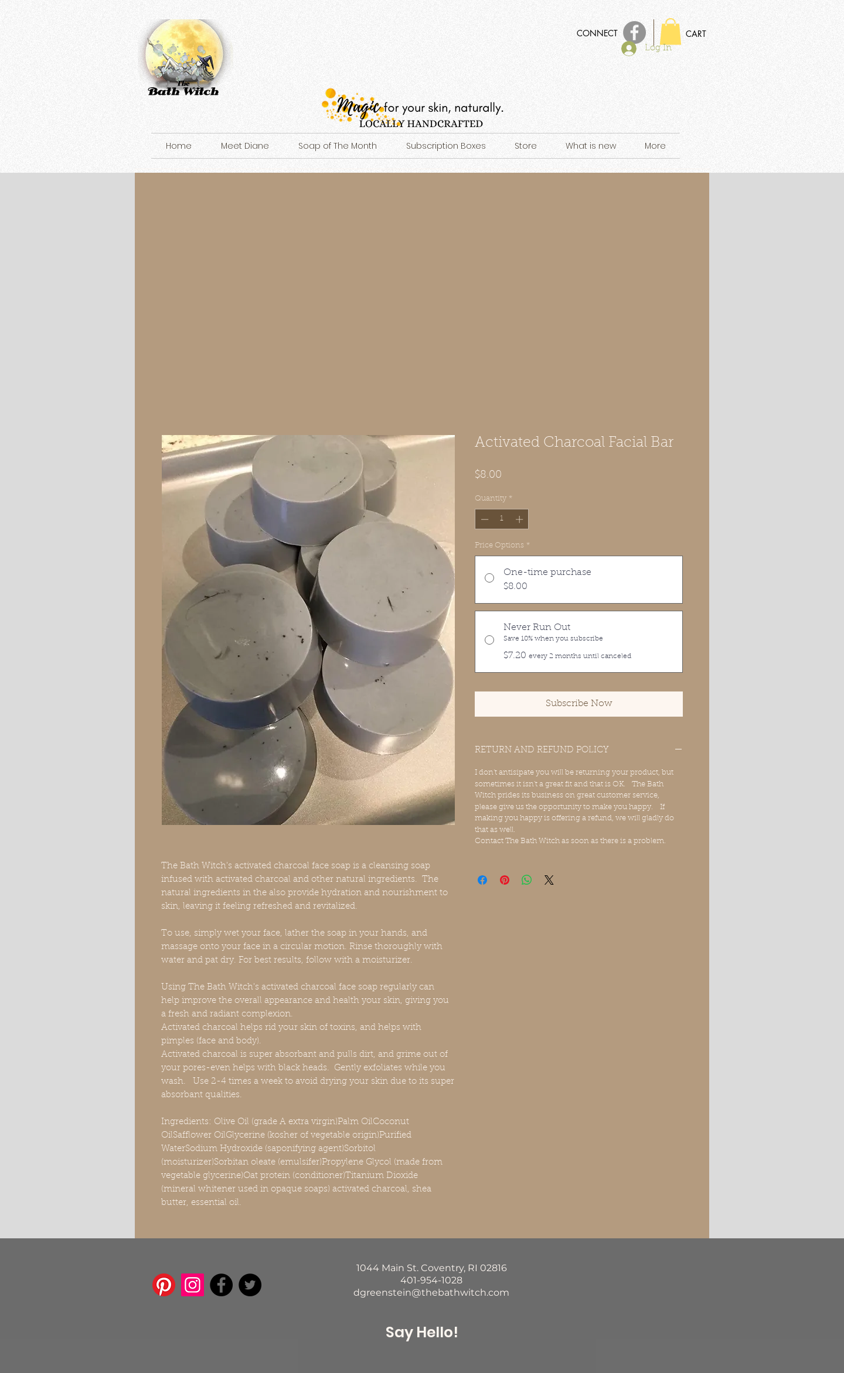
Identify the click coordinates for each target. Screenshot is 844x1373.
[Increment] (520, 519)
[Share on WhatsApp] (527, 880)
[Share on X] (549, 880)
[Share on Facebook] (482, 880)
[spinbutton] (502, 519)
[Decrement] (484, 519)
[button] (670, 31)
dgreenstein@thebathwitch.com (431, 1292)
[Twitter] (250, 1284)
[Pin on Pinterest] (505, 880)
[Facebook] (221, 1284)
